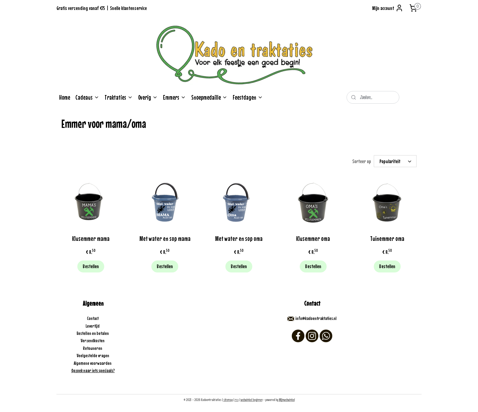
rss (237, 400)
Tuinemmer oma (387, 238)
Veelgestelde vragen (93, 355)
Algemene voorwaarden (93, 363)
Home (64, 97)
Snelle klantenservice (128, 8)
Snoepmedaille (209, 97)
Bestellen (91, 266)
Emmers (174, 97)
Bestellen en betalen (93, 333)
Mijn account (387, 8)
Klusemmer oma (313, 238)
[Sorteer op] (395, 161)
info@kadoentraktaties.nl (316, 318)
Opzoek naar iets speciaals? (93, 370)
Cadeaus (87, 97)
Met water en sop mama (165, 238)
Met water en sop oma (239, 238)
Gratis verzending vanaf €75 (80, 8)
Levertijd (93, 326)
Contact (93, 318)
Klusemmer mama (91, 238)
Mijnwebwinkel (287, 400)
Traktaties (119, 97)
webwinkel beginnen (252, 400)
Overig (148, 97)
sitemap (228, 400)
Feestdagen (248, 97)
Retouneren (93, 348)
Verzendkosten (93, 340)
